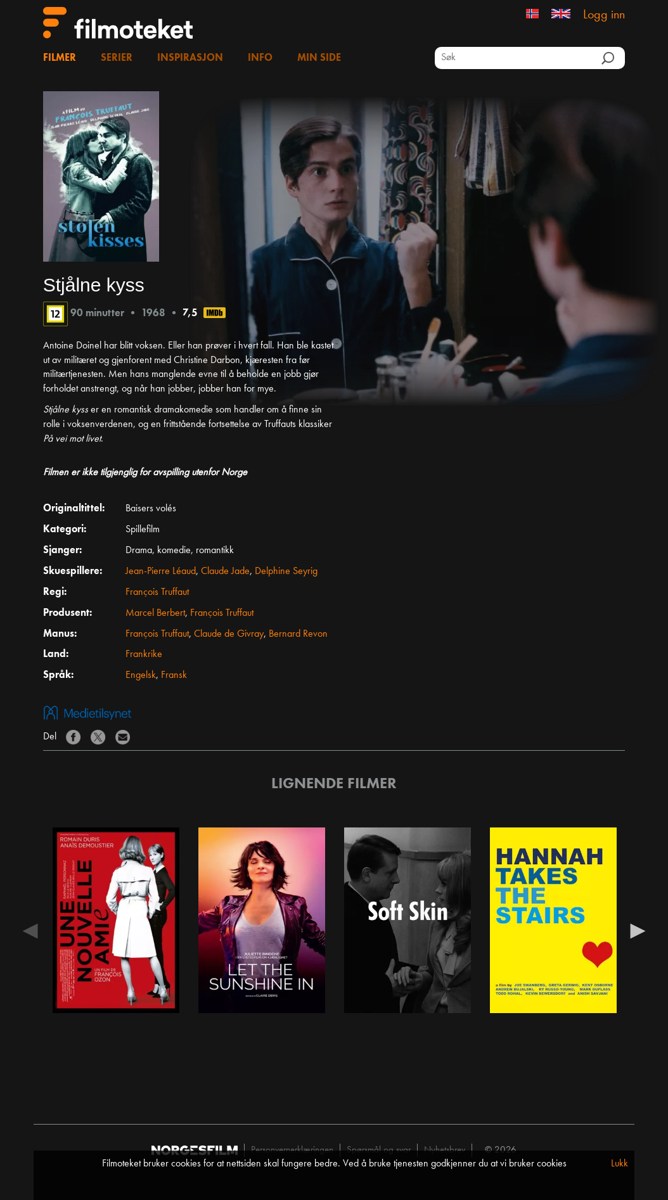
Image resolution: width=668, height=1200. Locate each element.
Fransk (174, 675)
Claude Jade (225, 571)
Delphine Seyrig (286, 571)
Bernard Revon (298, 634)
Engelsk (140, 675)
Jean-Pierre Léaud (160, 571)
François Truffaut (157, 592)
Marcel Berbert (155, 613)
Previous (30, 930)
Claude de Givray (229, 634)
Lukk (619, 1164)
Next (637, 930)
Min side (319, 58)
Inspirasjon (190, 58)
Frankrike (143, 654)
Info (260, 58)
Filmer (59, 58)
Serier (116, 58)
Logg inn (604, 15)
